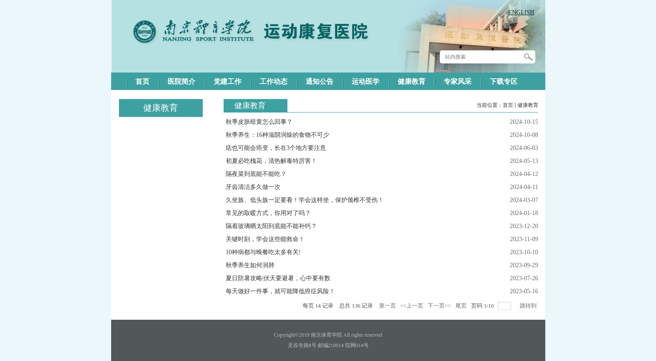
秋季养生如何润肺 (250, 265)
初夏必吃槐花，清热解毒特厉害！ (271, 161)
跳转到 (529, 305)
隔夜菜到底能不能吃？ (256, 174)
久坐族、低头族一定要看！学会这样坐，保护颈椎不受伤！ (305, 200)
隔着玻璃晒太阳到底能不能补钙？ (271, 226)
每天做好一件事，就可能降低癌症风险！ (280, 291)
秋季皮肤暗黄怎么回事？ (259, 122)
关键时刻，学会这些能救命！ (265, 239)
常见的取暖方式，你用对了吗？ (268, 213)
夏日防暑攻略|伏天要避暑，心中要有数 (278, 278)
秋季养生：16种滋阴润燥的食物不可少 (277, 135)
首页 (508, 105)
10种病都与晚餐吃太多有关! (263, 252)
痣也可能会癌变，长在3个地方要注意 (276, 148)
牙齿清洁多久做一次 (253, 187)
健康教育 (528, 105)
